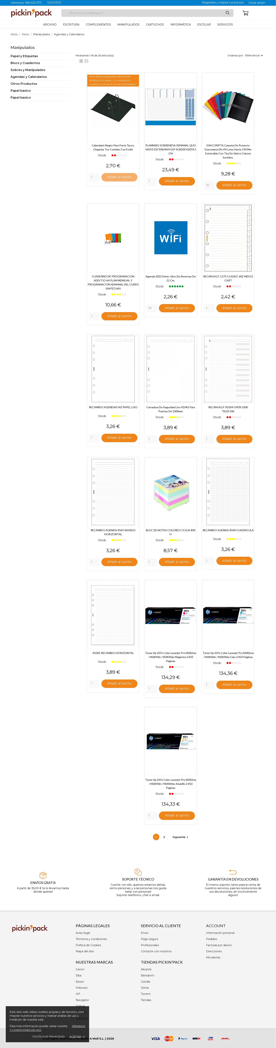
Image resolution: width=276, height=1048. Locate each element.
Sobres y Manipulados (28, 70)
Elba (78, 975)
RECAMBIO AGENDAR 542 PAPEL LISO (113, 407)
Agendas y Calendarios (29, 77)
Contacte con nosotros (156, 951)
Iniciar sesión (256, 2)
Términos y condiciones (91, 939)
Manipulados (128, 24)
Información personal (220, 933)
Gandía (145, 981)
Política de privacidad (49, 1036)
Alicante (146, 969)
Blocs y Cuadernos (25, 63)
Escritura (71, 24)
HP (78, 994)
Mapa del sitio (85, 951)
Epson (80, 981)
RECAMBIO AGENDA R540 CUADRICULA (228, 530)
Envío (144, 933)
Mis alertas (213, 957)
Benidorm (147, 975)
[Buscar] (147, 13)
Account (216, 925)
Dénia (145, 987)
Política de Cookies (88, 945)
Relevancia (254, 55)
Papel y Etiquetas (24, 56)
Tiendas (146, 1000)
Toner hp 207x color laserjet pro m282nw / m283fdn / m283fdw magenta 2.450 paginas (170, 657)
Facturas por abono (219, 945)
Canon (80, 969)
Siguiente (180, 837)
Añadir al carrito (119, 177)
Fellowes (81, 987)
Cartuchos (155, 24)
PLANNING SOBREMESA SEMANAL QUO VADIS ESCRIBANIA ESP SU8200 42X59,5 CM (170, 149)
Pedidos (211, 939)
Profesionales (150, 945)
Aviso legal (83, 933)
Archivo (50, 24)
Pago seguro (149, 939)
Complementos (98, 24)
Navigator (82, 1000)
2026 (110, 1038)
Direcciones (214, 951)
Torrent (145, 994)
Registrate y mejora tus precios (222, 2)
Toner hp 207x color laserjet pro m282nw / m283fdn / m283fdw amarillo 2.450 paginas (170, 784)
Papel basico (21, 90)
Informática (180, 24)
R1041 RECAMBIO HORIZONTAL (113, 653)
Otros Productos (24, 84)
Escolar (204, 24)
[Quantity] (94, 177)
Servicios (225, 24)
